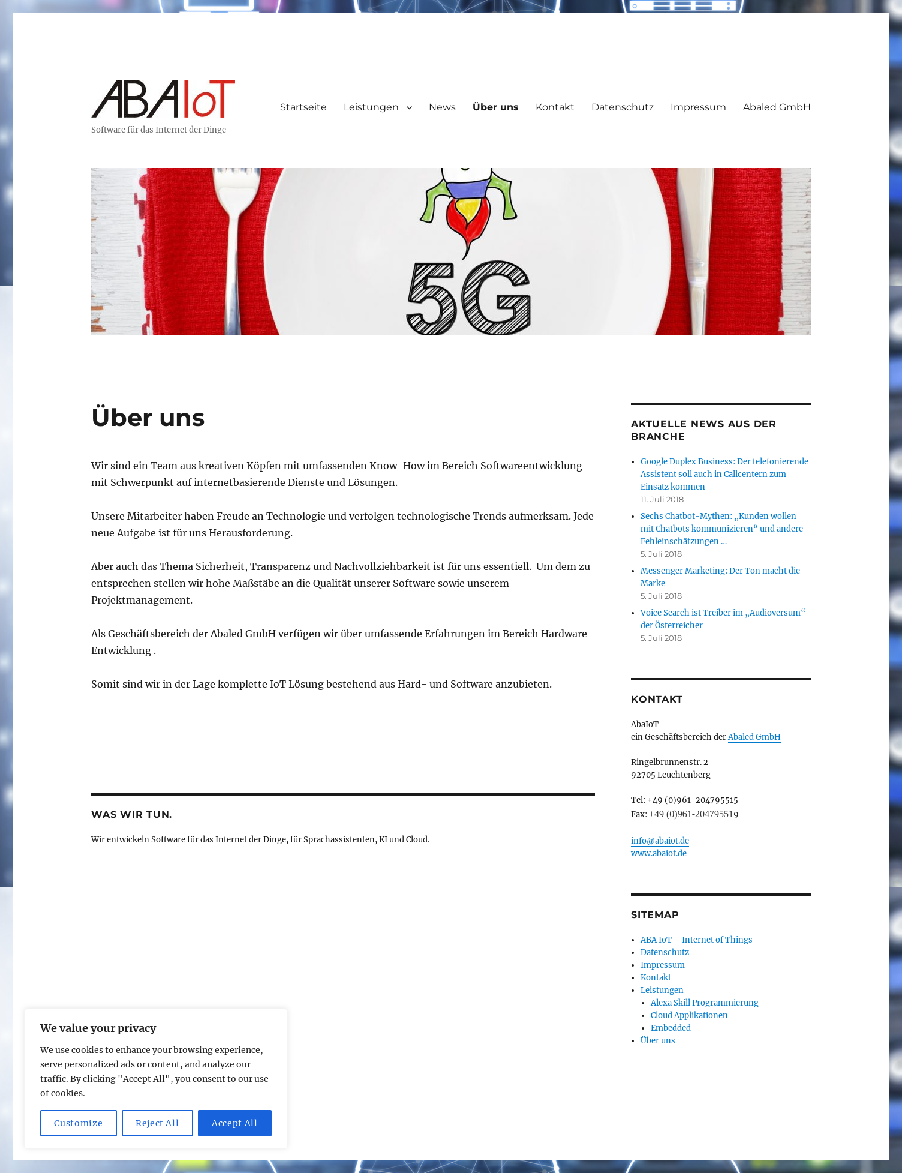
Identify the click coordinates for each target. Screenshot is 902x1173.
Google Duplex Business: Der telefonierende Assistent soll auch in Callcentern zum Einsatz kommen (724, 474)
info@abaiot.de (660, 841)
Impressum (698, 107)
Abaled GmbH (777, 107)
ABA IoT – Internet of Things (697, 940)
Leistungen (371, 107)
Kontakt (555, 107)
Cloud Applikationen (689, 1015)
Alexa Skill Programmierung (705, 1003)
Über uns (496, 107)
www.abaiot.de (659, 853)
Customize (78, 1123)
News (442, 107)
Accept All (235, 1123)
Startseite (303, 107)
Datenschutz (622, 107)
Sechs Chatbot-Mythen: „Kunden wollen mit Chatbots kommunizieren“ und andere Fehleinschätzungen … (722, 529)
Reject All (157, 1123)
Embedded (671, 1028)
